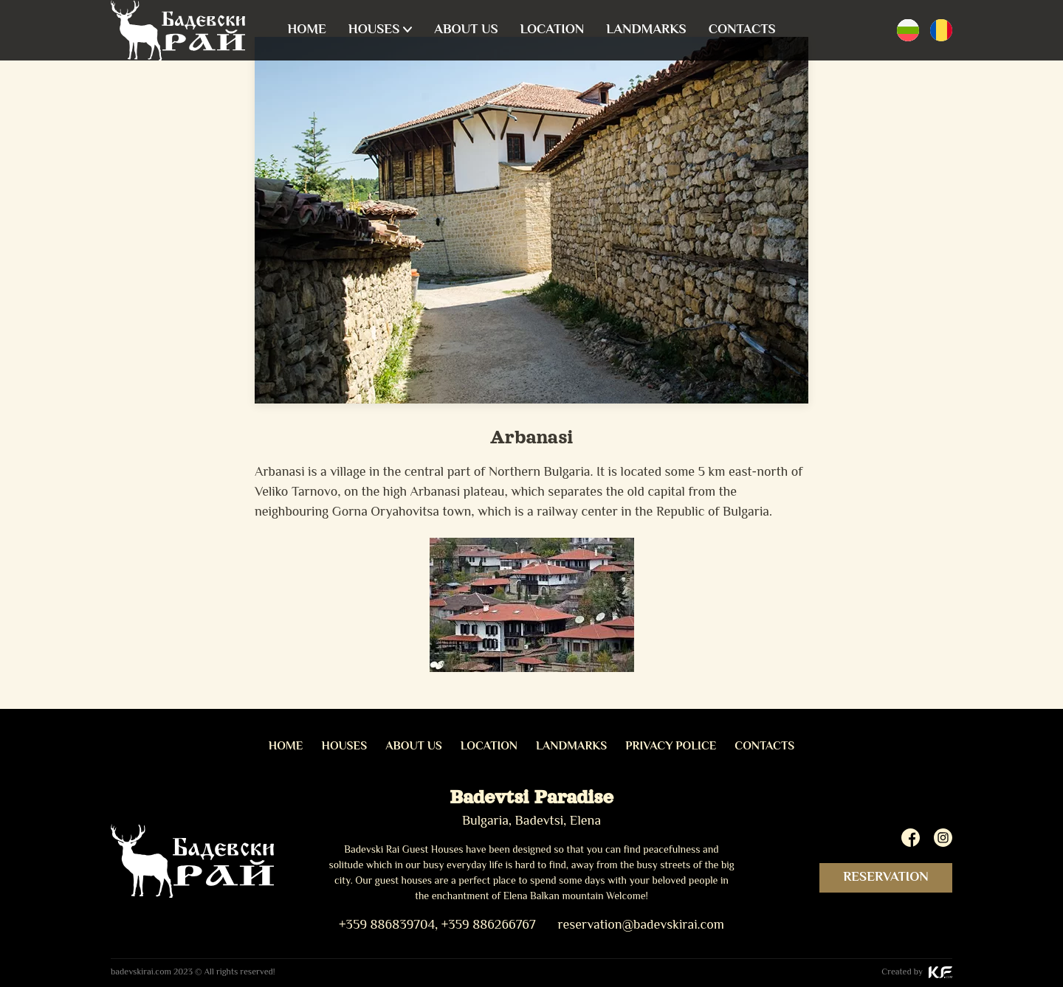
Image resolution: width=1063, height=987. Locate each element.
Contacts (742, 30)
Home (306, 30)
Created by (916, 973)
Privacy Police (670, 747)
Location (552, 30)
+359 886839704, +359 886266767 (437, 926)
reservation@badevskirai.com (640, 926)
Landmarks (646, 30)
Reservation (886, 877)
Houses (373, 30)
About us (466, 30)
